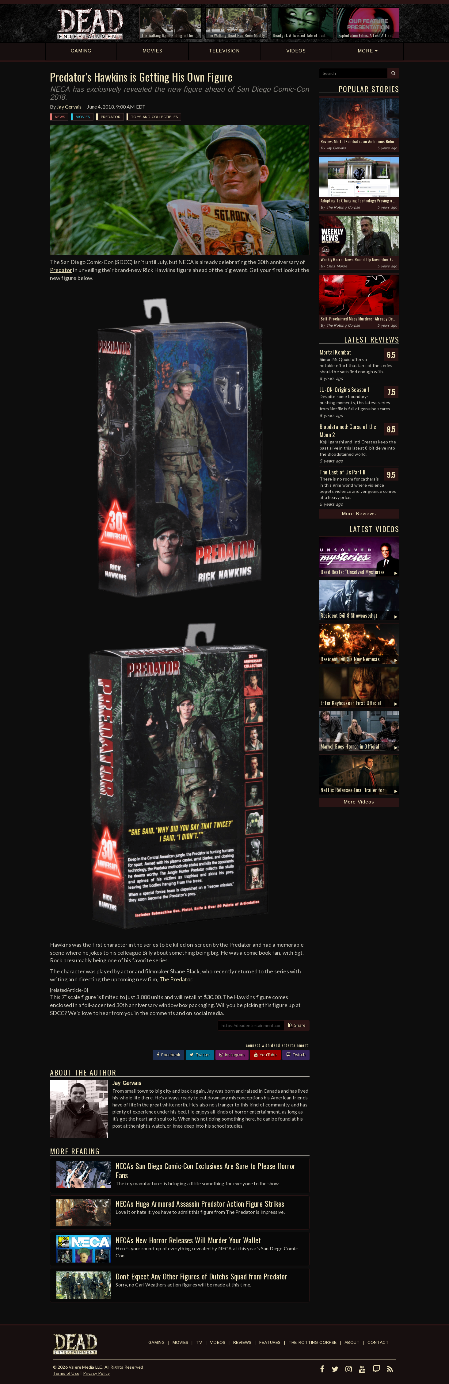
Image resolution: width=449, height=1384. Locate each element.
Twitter (200, 1055)
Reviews (242, 1343)
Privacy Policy (96, 1373)
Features (270, 1343)
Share (297, 1025)
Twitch (296, 1055)
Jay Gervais (69, 106)
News (60, 117)
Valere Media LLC (85, 1367)
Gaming (156, 1343)
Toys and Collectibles (154, 117)
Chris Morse (336, 266)
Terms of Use (66, 1373)
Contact (378, 1343)
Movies (83, 117)
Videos (217, 1343)
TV (199, 1343)
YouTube (265, 1055)
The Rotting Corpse (343, 207)
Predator (111, 117)
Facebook (168, 1055)
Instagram (232, 1055)
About (352, 1343)
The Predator (175, 979)
